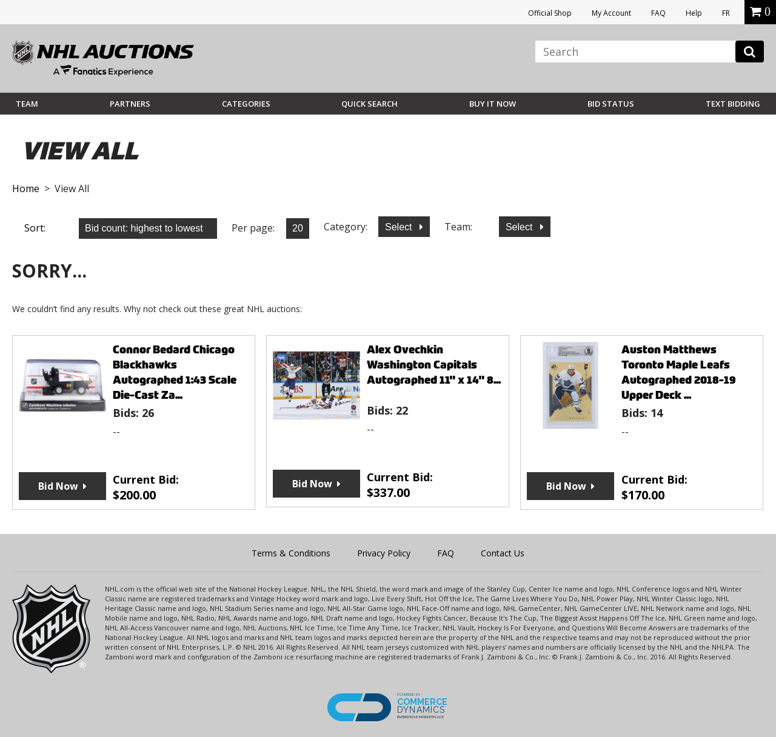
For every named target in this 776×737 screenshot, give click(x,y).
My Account (611, 13)
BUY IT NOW (492, 103)
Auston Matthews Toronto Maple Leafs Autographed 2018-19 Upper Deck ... (678, 372)
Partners (130, 103)
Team (27, 103)
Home (25, 188)
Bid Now (58, 486)
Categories (246, 103)
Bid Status (610, 103)
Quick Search (369, 103)
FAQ (658, 13)
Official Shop (550, 13)
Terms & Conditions (291, 553)
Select (400, 227)
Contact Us (502, 553)
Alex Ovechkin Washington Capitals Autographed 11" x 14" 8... (434, 364)
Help (694, 13)
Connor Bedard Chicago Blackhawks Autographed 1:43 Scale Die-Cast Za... (174, 372)
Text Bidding (733, 103)
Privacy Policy (383, 553)
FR (726, 13)
